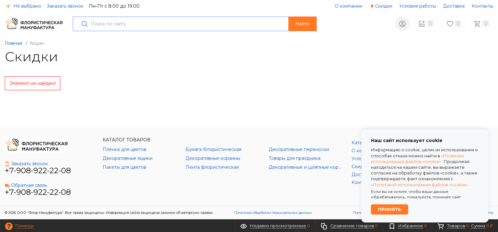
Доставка (454, 6)
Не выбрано (23, 6)
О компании (348, 6)
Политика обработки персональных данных (273, 212)
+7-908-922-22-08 (38, 170)
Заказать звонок (65, 6)
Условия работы (417, 6)
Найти (302, 24)
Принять (389, 209)
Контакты (482, 6)
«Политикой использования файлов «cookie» (419, 184)
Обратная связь (26, 185)
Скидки (380, 6)
